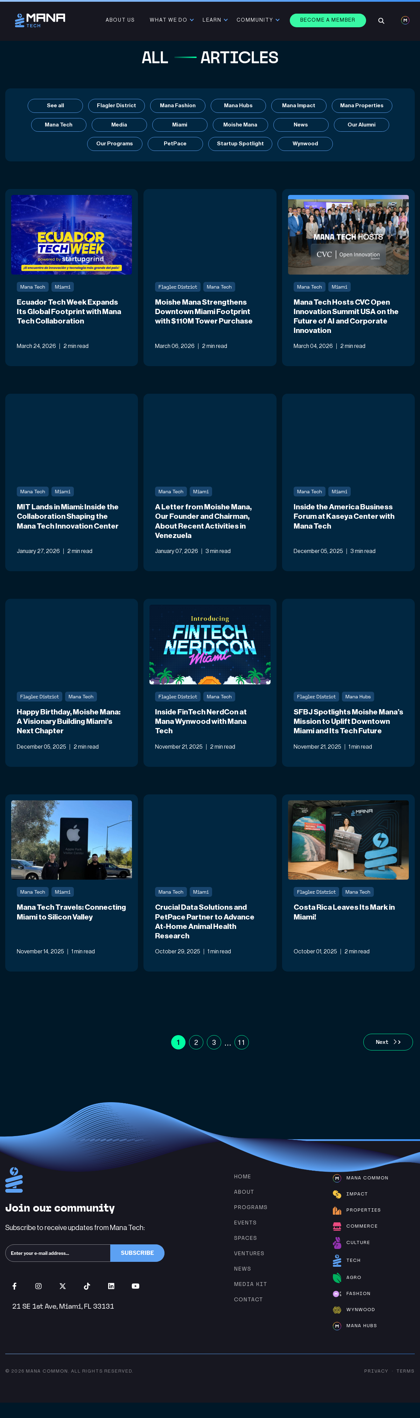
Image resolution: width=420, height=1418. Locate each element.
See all (54, 106)
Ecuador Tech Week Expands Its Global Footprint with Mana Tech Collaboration (70, 313)
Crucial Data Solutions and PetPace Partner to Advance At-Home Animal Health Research (207, 936)
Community (255, 20)
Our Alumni (361, 125)
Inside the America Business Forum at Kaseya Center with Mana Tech (346, 519)
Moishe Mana (240, 125)
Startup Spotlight (240, 144)
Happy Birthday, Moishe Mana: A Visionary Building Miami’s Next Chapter (70, 725)
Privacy (376, 1386)
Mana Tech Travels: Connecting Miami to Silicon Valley (67, 931)
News (301, 125)
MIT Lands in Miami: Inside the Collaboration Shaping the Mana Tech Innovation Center (70, 519)
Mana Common (47, 1386)
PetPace (175, 144)
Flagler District (115, 106)
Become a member (328, 20)
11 (241, 1057)
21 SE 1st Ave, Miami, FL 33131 (63, 1321)
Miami (180, 125)
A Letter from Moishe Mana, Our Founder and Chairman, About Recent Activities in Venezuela (204, 524)
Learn (212, 20)
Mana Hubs (238, 106)
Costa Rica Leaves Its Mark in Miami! (346, 927)
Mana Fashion (177, 106)
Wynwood (306, 144)
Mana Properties (363, 106)
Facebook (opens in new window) (14, 1301)
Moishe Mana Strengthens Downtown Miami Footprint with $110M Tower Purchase (205, 313)
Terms (406, 1386)
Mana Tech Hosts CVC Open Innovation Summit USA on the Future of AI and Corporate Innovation (348, 318)
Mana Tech (59, 125)
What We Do (169, 20)
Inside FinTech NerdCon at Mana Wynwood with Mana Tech (202, 725)
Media (119, 125)
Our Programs (114, 144)
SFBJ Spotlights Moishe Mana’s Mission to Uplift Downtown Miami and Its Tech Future (347, 730)
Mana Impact (298, 106)
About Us (120, 20)
